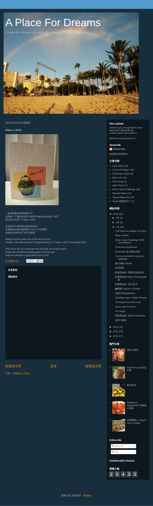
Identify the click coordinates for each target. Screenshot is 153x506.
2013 (116, 327)
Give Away (117, 181)
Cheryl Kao (119, 149)
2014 (116, 214)
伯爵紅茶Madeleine (125, 293)
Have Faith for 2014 (125, 306)
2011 (116, 336)
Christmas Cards (121, 173)
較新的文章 (13, 366)
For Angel (120, 311)
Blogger (87, 495)
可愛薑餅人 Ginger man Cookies (136, 421)
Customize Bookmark (126, 247)
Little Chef (117, 185)
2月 (118, 222)
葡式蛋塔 (131, 385)
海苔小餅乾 (121, 320)
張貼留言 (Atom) (21, 373)
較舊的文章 (93, 366)
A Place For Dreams (53, 22)
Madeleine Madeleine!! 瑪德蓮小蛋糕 (136, 405)
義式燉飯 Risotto (123, 263)
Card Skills (117, 166)
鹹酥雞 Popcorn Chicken (127, 288)
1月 (118, 227)
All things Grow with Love (128, 302)
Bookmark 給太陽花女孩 (127, 251)
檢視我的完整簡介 (118, 154)
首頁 (53, 366)
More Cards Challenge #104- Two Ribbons (130, 241)
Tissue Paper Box (121, 197)
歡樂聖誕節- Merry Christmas (130, 315)
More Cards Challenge (123, 189)
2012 (116, 331)
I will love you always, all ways (130, 231)
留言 (115, 452)
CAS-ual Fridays (120, 169)
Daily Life (117, 177)
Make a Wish (121, 235)
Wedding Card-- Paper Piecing (130, 297)
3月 (118, 218)
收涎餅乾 (119, 268)
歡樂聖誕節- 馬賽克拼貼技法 (129, 272)
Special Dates (119, 193)
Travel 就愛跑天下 (121, 201)
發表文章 (118, 446)
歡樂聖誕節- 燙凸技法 (126, 284)
